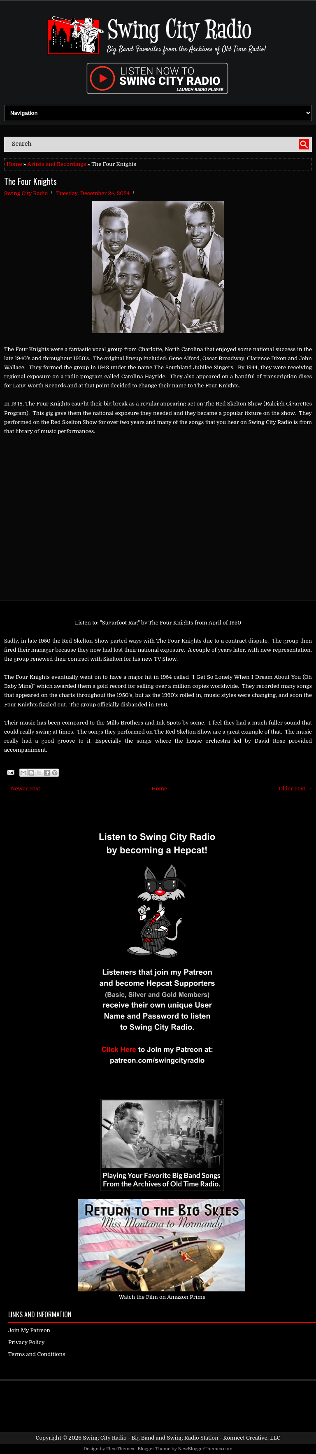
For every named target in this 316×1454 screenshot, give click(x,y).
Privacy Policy (26, 1342)
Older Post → (295, 788)
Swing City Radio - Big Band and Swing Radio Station (150, 1438)
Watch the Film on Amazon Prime (162, 1297)
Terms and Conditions (36, 1354)
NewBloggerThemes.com (205, 1449)
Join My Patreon (29, 1330)
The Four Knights (30, 181)
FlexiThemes (120, 1449)
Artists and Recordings (57, 164)
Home (14, 164)
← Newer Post (22, 788)
